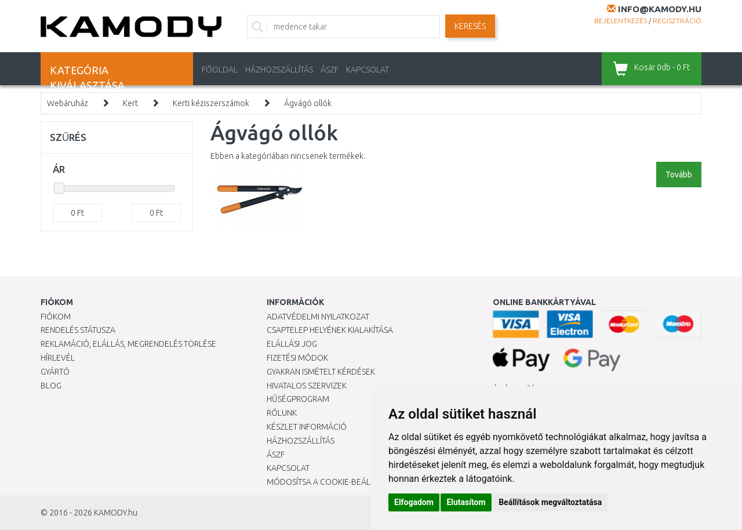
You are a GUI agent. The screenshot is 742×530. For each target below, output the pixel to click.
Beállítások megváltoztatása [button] (550, 502)
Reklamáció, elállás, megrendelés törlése (128, 344)
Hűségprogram (298, 399)
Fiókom (56, 316)
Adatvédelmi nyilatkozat (318, 316)
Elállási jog (292, 344)
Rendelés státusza (78, 330)
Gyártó (55, 371)
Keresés (470, 26)
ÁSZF (330, 69)
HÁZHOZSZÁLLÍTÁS (279, 69)
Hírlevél (58, 357)
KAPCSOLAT (367, 69)
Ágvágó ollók (308, 103)
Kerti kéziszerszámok (211, 103)
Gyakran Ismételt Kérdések (321, 371)
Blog (51, 385)
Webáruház (67, 103)
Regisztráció (677, 20)
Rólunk (282, 413)
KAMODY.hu (115, 512)
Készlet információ (307, 426)
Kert (130, 103)
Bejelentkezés (620, 20)
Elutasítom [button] (465, 502)
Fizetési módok (297, 357)
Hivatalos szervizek (307, 385)
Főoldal (220, 69)
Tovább (678, 174)
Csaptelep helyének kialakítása (330, 330)
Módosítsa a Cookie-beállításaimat (339, 482)
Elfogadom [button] (414, 502)
